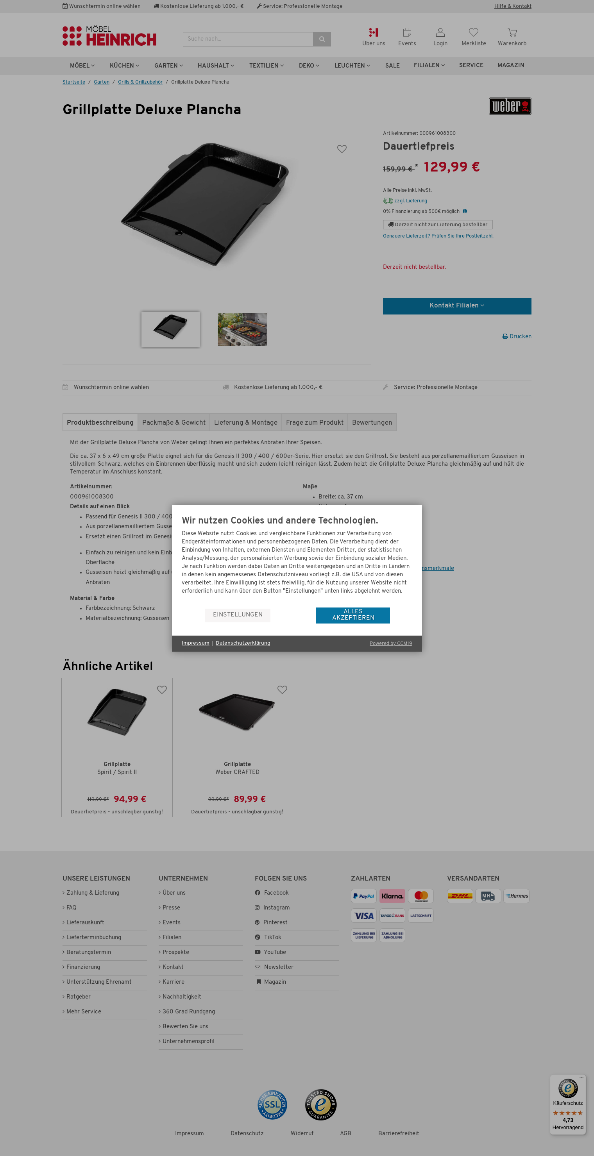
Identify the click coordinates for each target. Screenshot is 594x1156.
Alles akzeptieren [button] (353, 615)
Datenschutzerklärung (243, 643)
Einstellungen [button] (238, 615)
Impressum (195, 643)
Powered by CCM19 (391, 643)
